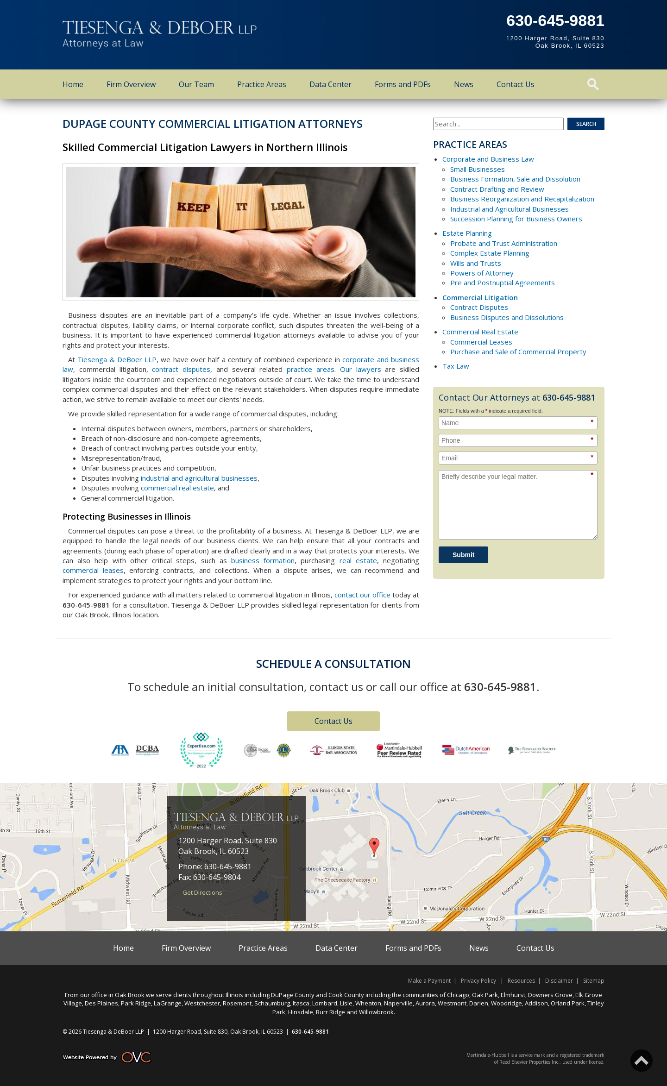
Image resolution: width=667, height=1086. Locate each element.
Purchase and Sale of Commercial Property (518, 351)
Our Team (196, 84)
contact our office (362, 594)
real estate (358, 560)
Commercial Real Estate (480, 331)
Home (73, 84)
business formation (263, 560)
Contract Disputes (479, 307)
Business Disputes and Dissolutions (507, 317)
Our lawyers (360, 369)
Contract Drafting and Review (497, 189)
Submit (463, 555)
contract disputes (181, 369)
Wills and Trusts (475, 263)
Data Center (330, 84)
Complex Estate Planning (489, 252)
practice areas (310, 369)
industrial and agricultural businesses (199, 478)
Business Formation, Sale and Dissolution (515, 178)
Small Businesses (477, 169)
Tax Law (455, 365)
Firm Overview (131, 84)
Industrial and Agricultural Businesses (509, 208)
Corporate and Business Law (488, 158)
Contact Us (516, 84)
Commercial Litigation (480, 297)
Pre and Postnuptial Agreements (502, 282)
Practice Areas (261, 84)
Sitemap (593, 981)
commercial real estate (177, 487)
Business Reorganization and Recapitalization (522, 198)
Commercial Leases (481, 341)
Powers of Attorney (482, 272)
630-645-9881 (555, 20)
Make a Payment (429, 981)
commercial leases (93, 570)
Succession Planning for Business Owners (516, 218)
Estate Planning (467, 233)
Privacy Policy (478, 981)
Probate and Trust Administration (503, 243)
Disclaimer (559, 981)
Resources (521, 981)
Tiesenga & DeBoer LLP (117, 359)
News (463, 84)
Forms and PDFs (403, 84)
